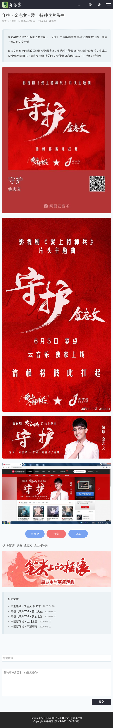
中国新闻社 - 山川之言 (24, 621)
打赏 (56, 533)
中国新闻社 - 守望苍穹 (24, 626)
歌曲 (19, 545)
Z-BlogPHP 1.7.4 (52, 718)
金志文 (28, 545)
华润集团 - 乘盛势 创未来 (26, 606)
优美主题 (77, 718)
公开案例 (11, 21)
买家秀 (11, 545)
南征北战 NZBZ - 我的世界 (27, 616)
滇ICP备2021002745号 (67, 721)
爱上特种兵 (41, 545)
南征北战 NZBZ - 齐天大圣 (27, 611)
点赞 (35, 533)
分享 (78, 533)
